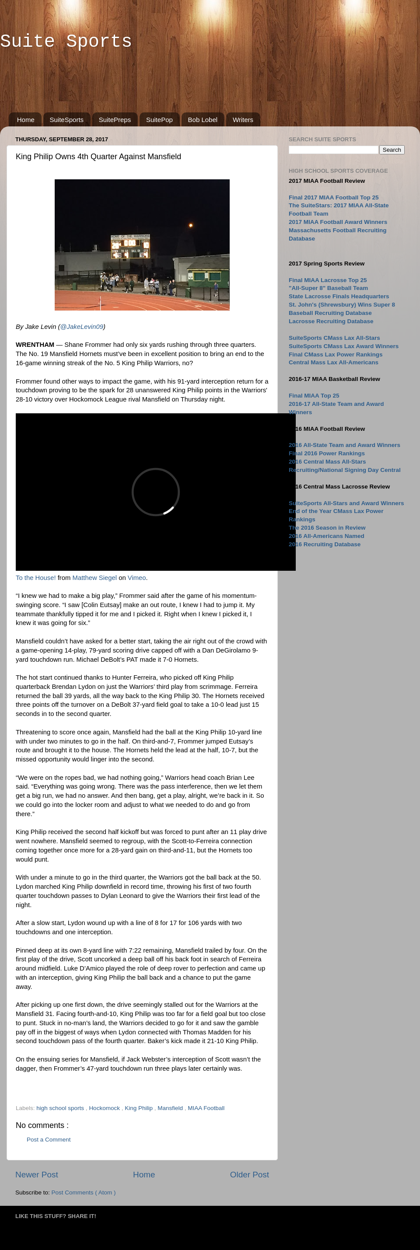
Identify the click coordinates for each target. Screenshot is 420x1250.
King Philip (139, 1108)
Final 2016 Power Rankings (327, 453)
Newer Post (36, 1174)
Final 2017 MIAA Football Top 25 (334, 197)
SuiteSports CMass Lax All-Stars (334, 338)
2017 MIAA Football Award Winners (338, 222)
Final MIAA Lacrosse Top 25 (328, 280)
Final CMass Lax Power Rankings (336, 354)
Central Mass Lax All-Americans (333, 362)
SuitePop (159, 119)
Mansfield (171, 1108)
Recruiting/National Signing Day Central (345, 470)
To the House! (36, 577)
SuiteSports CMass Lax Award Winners (344, 346)
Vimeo (137, 577)
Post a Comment (49, 1139)
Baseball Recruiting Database (330, 313)
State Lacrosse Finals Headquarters (339, 296)
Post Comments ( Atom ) (84, 1192)
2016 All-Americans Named (326, 536)
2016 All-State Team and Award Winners (344, 445)
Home (26, 119)
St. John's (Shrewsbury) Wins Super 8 (342, 304)
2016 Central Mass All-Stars (327, 461)
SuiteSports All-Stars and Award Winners (346, 503)
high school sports (61, 1108)
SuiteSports (67, 119)
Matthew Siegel (95, 577)
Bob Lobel (203, 119)
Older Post (249, 1174)
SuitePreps (115, 119)
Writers (243, 119)
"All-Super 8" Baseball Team (328, 288)
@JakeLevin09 (81, 326)
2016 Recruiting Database (324, 544)
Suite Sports (66, 41)
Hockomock (105, 1108)
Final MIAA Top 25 (314, 395)
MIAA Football (206, 1108)
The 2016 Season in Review (327, 527)
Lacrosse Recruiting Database (331, 321)
